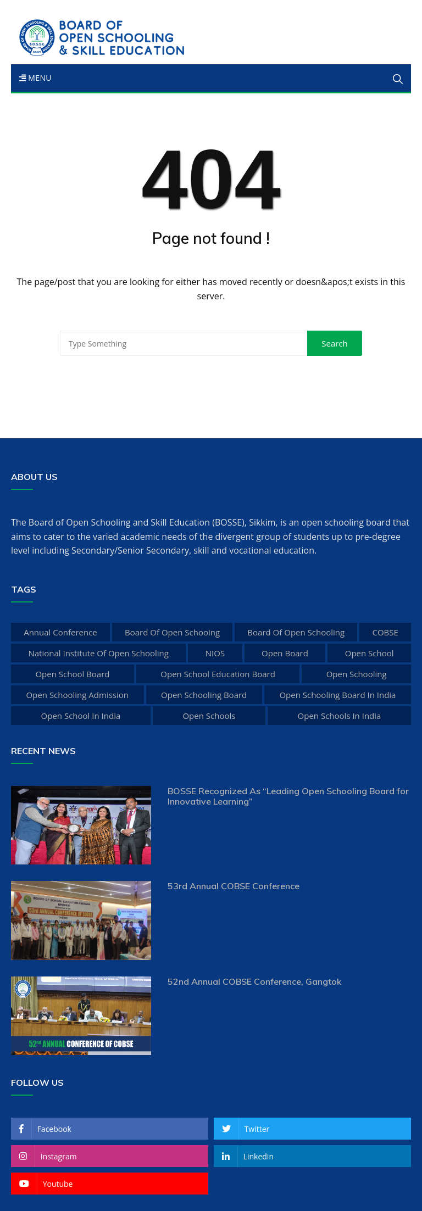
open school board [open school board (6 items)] (72, 673)
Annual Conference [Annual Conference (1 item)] (60, 632)
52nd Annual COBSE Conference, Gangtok (254, 981)
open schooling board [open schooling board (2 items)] (204, 694)
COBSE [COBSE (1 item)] (385, 632)
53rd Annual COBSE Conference (233, 885)
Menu (35, 77)
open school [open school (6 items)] (369, 653)
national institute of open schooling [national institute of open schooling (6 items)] (98, 653)
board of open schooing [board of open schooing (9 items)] (172, 632)
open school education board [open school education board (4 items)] (217, 673)
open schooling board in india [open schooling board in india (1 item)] (337, 694)
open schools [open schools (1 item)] (208, 715)
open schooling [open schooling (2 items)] (356, 673)
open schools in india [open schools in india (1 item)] (339, 715)
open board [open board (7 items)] (285, 653)
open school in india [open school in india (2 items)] (81, 715)
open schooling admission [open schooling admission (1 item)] (77, 694)
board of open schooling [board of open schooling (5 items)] (296, 632)
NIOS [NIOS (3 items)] (215, 653)
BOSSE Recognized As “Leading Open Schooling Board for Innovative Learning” (288, 796)
